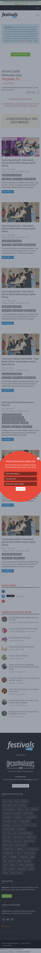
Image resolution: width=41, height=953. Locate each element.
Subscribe (20, 489)
